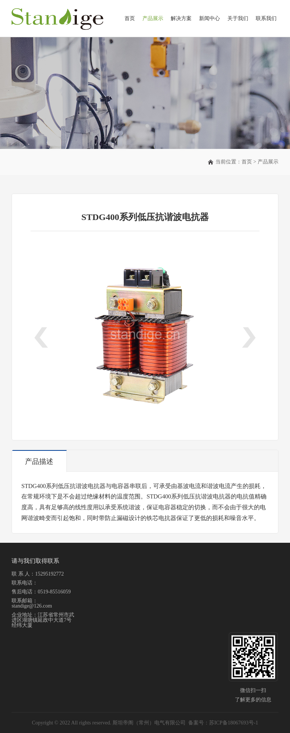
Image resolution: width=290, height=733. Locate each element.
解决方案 (181, 18)
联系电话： (25, 583)
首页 (129, 18)
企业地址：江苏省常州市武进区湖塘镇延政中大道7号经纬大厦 (43, 620)
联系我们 (266, 18)
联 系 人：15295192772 (38, 574)
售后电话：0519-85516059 (41, 592)
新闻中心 (209, 18)
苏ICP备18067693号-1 (233, 723)
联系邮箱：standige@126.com (32, 603)
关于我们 (237, 18)
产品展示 (152, 18)
